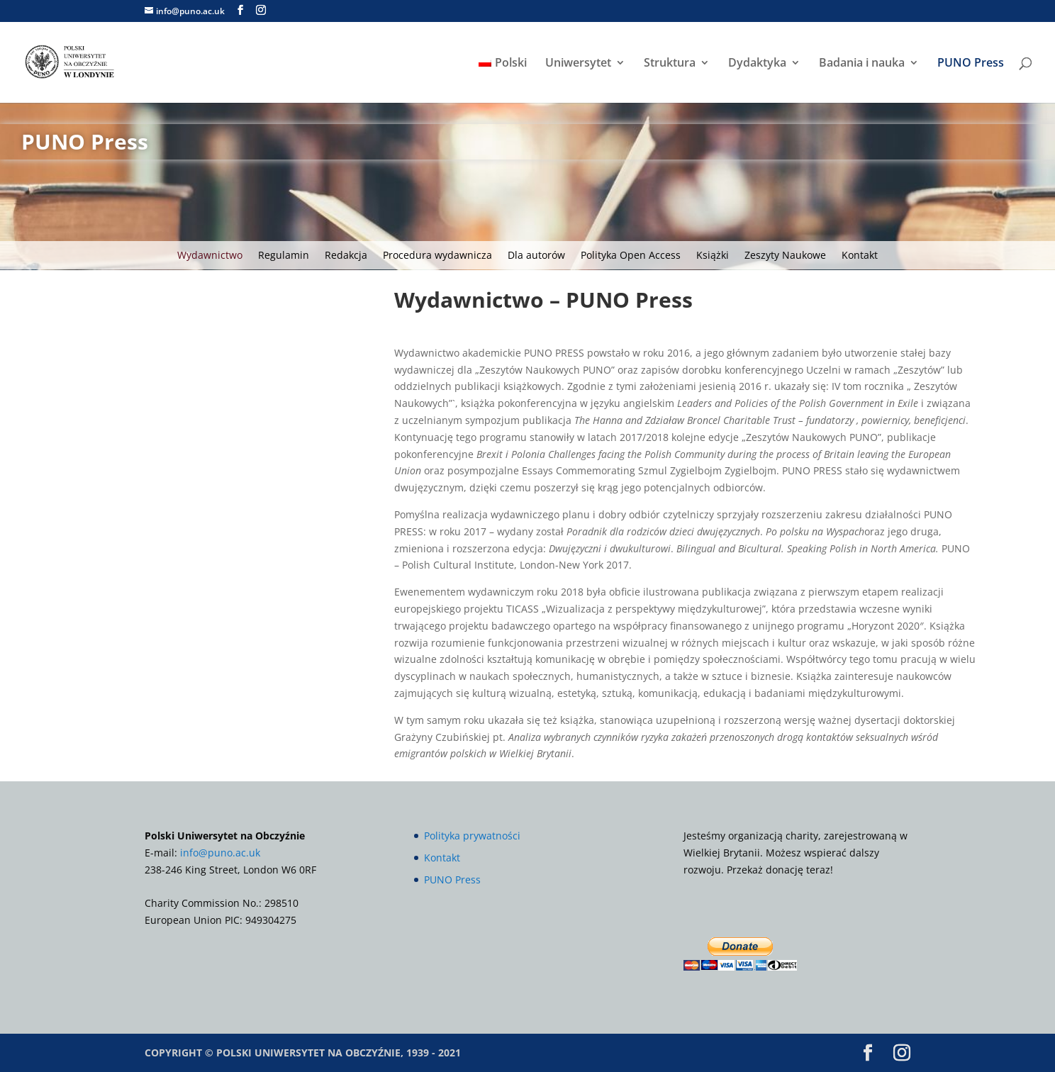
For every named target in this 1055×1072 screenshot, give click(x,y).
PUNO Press (970, 63)
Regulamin (283, 256)
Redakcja (346, 256)
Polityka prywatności (472, 835)
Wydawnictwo (209, 256)
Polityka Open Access (631, 256)
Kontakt (860, 256)
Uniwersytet (578, 63)
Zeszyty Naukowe (785, 256)
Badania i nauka (862, 63)
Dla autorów (536, 256)
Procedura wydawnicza (437, 256)
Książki (712, 256)
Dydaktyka (757, 63)
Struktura (670, 63)
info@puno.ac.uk (220, 852)
